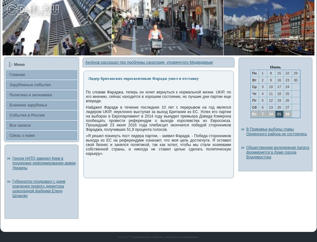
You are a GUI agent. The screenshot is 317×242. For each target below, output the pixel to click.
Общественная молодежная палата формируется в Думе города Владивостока (277, 152)
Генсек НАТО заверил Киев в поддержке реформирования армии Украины (44, 163)
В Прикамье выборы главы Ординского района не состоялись (276, 131)
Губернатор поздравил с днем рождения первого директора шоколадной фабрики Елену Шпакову (38, 188)
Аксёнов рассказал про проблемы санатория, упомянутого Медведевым (149, 62)
